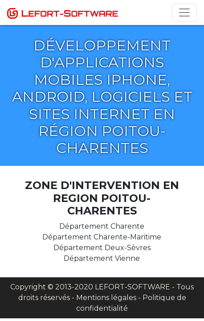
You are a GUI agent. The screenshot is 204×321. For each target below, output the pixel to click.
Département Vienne (102, 258)
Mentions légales (106, 297)
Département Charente (101, 226)
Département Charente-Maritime (101, 237)
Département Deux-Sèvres (102, 247)
